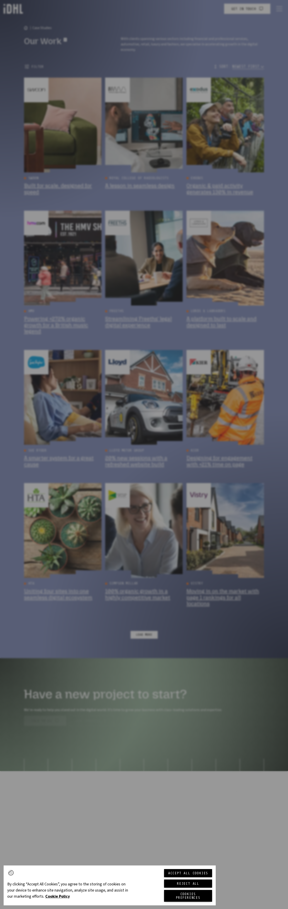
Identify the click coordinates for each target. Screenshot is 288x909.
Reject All (188, 884)
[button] (11, 872)
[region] (110, 885)
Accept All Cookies (188, 873)
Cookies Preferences (188, 896)
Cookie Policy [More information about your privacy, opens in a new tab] (57, 896)
